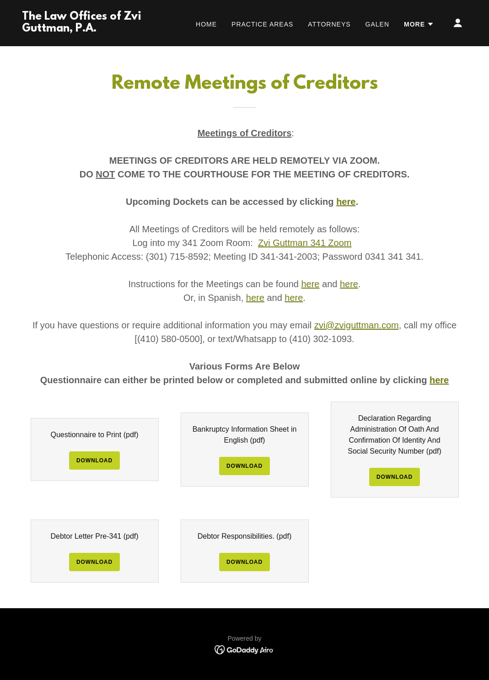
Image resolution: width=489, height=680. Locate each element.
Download (94, 460)
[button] (419, 24)
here (310, 284)
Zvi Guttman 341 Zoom (305, 243)
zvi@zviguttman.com (356, 325)
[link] (84, 29)
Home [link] (206, 24)
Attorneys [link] (329, 24)
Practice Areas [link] (262, 24)
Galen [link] (377, 24)
